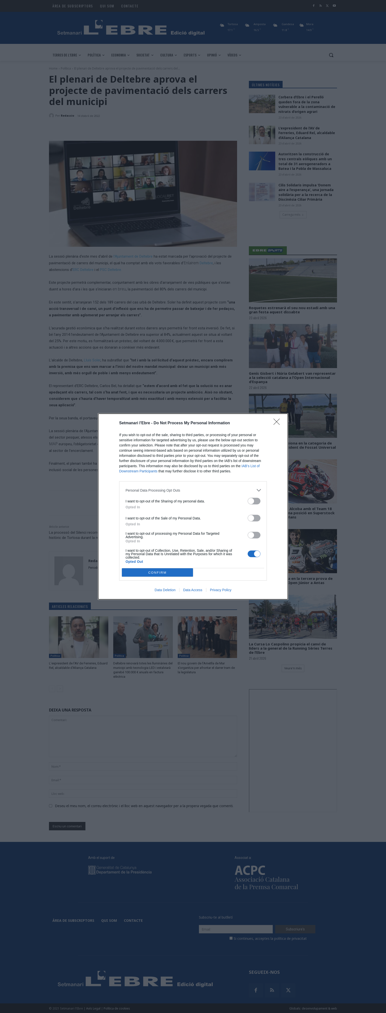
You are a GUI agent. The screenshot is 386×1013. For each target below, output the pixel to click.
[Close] (278, 423)
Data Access (192, 590)
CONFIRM (157, 572)
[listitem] (193, 490)
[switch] (254, 501)
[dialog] (193, 506)
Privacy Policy (220, 590)
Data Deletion (165, 590)
